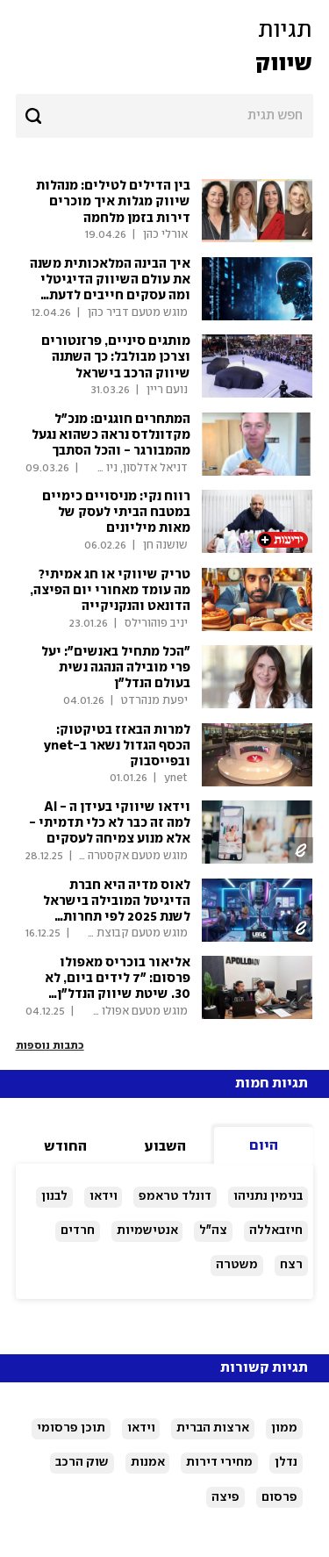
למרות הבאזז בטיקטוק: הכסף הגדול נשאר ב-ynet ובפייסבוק (117, 746)
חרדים (78, 1230)
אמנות (148, 1462)
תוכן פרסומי (71, 1428)
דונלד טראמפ (175, 1196)
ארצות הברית (212, 1428)
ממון (284, 1428)
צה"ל (213, 1230)
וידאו (103, 1196)
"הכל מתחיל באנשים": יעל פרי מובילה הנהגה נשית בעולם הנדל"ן (115, 668)
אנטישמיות (147, 1230)
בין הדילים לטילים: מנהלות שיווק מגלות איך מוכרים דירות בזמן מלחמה (113, 202)
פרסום (279, 1497)
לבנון (54, 1196)
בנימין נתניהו (268, 1196)
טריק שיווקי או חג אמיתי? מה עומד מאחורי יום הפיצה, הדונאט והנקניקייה (110, 591)
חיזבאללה (276, 1230)
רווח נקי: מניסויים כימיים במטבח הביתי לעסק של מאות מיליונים (116, 513)
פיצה (225, 1497)
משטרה (237, 1265)
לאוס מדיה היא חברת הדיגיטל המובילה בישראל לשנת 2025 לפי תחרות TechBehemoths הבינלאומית (116, 917)
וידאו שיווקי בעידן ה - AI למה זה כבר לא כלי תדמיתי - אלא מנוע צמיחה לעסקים (109, 823)
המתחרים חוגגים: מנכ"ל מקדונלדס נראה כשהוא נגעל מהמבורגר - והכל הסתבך (111, 435)
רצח (291, 1265)
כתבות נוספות (50, 1046)
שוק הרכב (82, 1462)
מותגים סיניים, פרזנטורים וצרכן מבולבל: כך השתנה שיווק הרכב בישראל (115, 357)
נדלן (286, 1462)
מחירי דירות (219, 1462)
